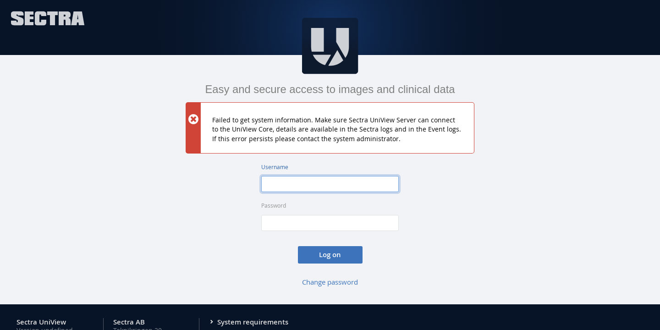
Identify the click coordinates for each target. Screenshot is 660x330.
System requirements (252, 322)
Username (274, 167)
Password (273, 205)
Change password (330, 281)
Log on (330, 254)
